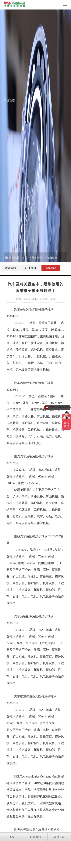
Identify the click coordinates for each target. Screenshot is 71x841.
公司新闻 (10, 268)
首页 (24, 261)
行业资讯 (30, 268)
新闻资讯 (37, 261)
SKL (17, 786)
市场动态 (52, 261)
